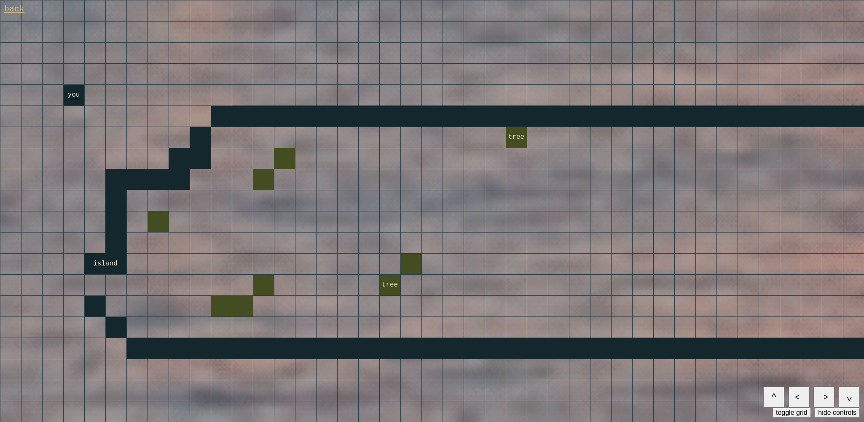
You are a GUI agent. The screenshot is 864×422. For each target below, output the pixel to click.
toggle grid (792, 412)
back (14, 9)
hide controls (837, 412)
